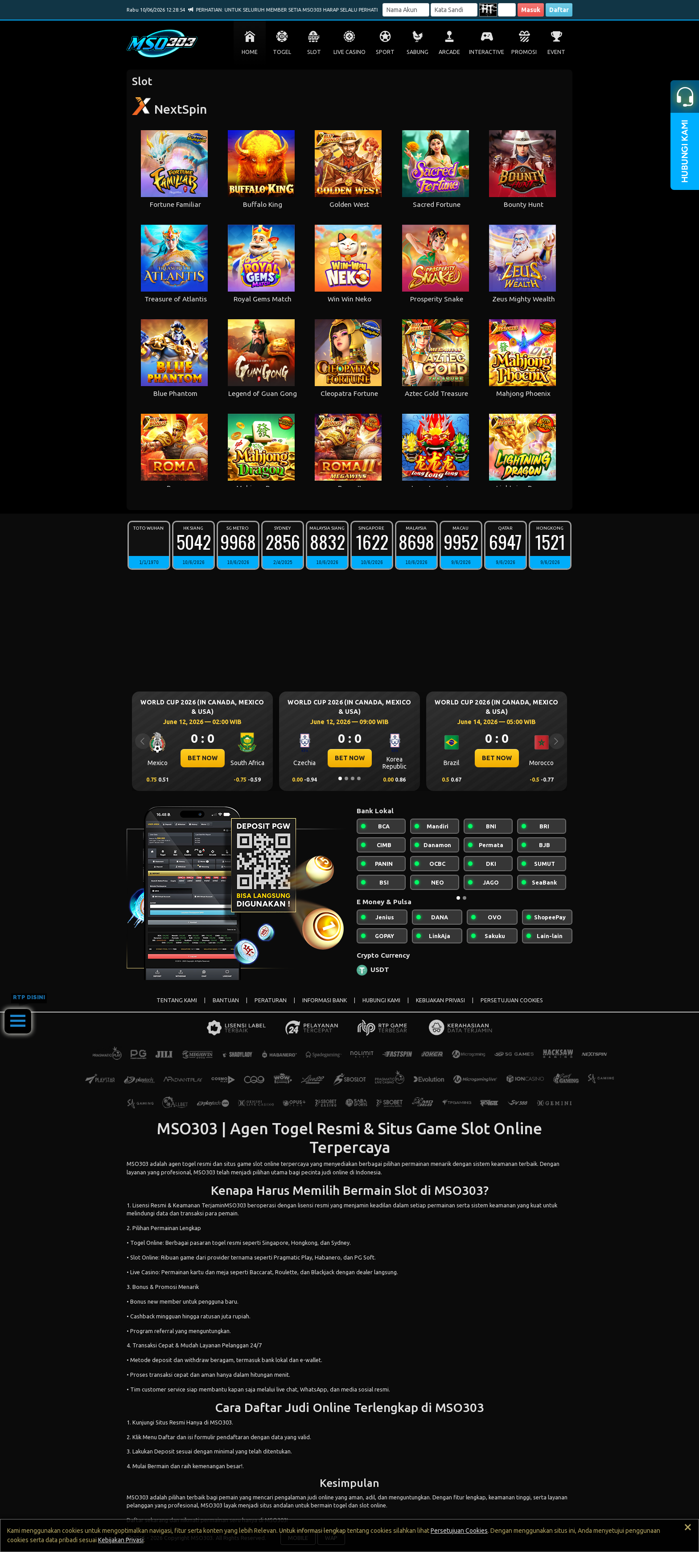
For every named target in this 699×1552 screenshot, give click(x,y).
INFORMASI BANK (324, 1000)
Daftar (559, 9)
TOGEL (282, 52)
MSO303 (137, 1164)
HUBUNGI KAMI (381, 1000)
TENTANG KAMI (176, 1000)
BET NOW (203, 758)
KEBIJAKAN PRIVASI (440, 1000)
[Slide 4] (359, 778)
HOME (250, 52)
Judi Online (318, 1407)
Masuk (530, 9)
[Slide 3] (352, 778)
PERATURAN (271, 1000)
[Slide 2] (346, 778)
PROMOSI (524, 52)
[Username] (405, 9)
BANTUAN (226, 1000)
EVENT (556, 52)
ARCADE (449, 52)
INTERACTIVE (486, 52)
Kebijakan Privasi (121, 1540)
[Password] (454, 9)
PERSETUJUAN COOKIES (512, 1000)
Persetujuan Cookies (459, 1530)
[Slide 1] (340, 778)
